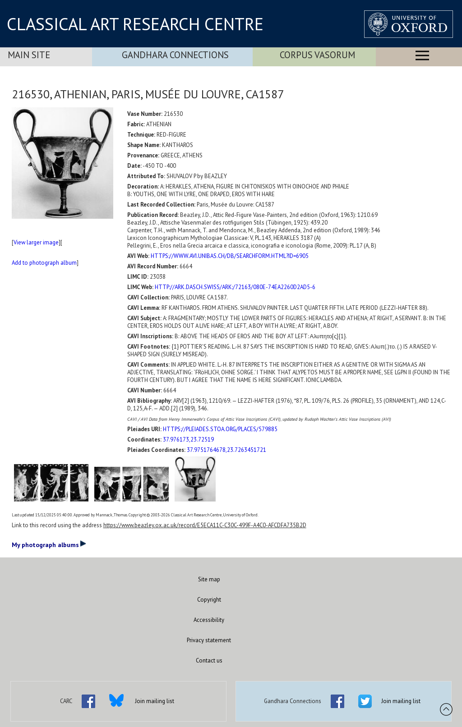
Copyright (209, 599)
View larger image (36, 242)
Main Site (29, 55)
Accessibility (209, 620)
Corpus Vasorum (317, 55)
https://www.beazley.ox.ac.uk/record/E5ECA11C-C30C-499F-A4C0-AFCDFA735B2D (204, 525)
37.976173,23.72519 (188, 439)
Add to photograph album (44, 263)
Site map (209, 579)
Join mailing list (154, 701)
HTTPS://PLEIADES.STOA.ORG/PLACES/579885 (220, 429)
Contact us (209, 660)
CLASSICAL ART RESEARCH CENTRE (135, 24)
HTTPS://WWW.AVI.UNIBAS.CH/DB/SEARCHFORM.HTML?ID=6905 (230, 256)
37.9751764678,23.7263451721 (226, 450)
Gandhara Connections (175, 55)
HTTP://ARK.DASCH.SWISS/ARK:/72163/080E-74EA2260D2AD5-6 (235, 287)
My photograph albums (49, 544)
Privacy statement (209, 640)
